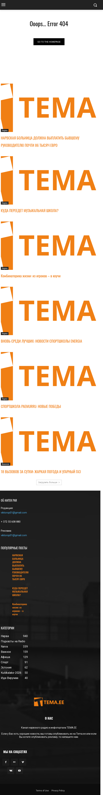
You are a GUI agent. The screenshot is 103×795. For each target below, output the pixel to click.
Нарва (4, 130)
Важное (5, 464)
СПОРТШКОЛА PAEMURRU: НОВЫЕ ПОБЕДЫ (31, 406)
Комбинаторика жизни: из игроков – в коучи (31, 275)
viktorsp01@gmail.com (14, 512)
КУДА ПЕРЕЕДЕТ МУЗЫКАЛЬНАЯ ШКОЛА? (29, 210)
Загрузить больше (49, 482)
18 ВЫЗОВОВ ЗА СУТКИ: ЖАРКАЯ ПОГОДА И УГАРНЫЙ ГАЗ (41, 471)
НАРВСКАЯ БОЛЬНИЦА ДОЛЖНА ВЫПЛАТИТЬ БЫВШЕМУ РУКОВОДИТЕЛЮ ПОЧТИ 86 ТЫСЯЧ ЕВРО (20, 567)
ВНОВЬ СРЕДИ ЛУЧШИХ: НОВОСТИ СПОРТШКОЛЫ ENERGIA (41, 341)
